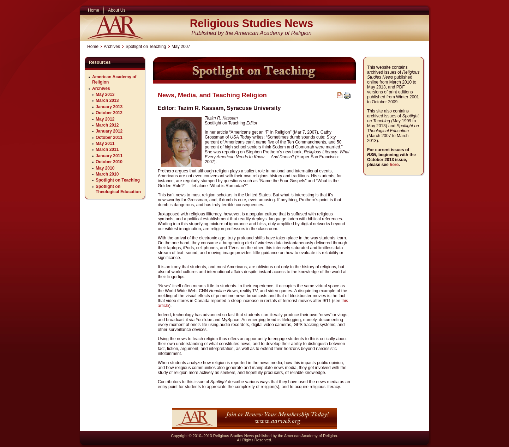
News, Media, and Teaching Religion (212, 95)
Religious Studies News (251, 23)
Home (92, 46)
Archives (112, 46)
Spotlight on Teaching (146, 46)
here (394, 164)
